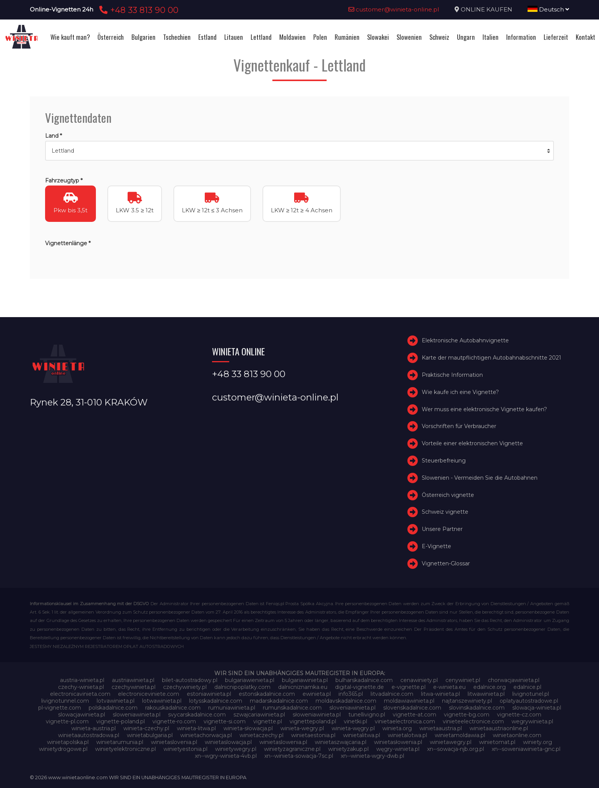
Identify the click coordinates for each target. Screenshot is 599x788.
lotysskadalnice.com (215, 700)
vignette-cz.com (519, 714)
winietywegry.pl (235, 749)
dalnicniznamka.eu (302, 687)
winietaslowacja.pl (228, 742)
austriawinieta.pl (133, 680)
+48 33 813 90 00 (137, 10)
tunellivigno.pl (366, 714)
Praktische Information (452, 374)
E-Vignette (436, 546)
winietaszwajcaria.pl (340, 742)
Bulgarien (143, 37)
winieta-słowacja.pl (248, 728)
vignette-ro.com (174, 721)
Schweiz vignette (445, 511)
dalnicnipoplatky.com (242, 687)
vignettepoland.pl (313, 721)
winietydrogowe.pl (63, 749)
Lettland (261, 37)
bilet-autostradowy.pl (189, 680)
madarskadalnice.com (279, 700)
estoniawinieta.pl (209, 693)
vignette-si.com (225, 721)
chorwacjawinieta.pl (513, 680)
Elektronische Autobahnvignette (465, 340)
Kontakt (585, 37)
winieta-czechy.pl (146, 728)
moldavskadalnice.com (346, 700)
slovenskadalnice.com (412, 707)
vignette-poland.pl (120, 721)
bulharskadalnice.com (364, 680)
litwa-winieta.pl (440, 693)
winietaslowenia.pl (283, 742)
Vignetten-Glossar (446, 563)
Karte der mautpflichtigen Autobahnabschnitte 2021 (491, 357)
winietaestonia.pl (313, 735)
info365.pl (350, 693)
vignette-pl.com (67, 721)
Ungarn (466, 37)
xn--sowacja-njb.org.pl (455, 749)
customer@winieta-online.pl (393, 9)
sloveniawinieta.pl (352, 707)
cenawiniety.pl (419, 680)
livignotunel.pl (530, 693)
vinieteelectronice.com (473, 721)
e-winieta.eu (449, 687)
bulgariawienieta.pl (249, 680)
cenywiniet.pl (462, 680)
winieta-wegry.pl (302, 728)
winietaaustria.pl (440, 728)
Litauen (233, 37)
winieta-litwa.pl (196, 728)
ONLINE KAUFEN (486, 9)
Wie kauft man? (70, 37)
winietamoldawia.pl (460, 735)
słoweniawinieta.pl (317, 714)
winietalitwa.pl (361, 735)
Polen (320, 37)
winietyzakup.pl (348, 749)
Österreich (110, 37)
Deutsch (548, 9)
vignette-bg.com (466, 714)
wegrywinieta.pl (532, 721)
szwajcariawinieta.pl (259, 714)
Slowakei (378, 37)
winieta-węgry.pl (353, 728)
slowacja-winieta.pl (536, 707)
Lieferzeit (556, 37)
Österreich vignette (448, 495)
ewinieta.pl (317, 693)
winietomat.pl (497, 742)
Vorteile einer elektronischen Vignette (472, 443)
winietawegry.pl (450, 742)
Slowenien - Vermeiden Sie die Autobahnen (479, 477)
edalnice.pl (527, 687)
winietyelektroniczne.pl (125, 749)
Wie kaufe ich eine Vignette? (460, 392)
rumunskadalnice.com (292, 707)
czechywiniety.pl (185, 687)
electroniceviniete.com (148, 693)
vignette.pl (267, 721)
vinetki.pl (355, 721)
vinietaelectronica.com (405, 721)
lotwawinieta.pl (161, 700)
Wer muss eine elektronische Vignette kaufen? (484, 409)
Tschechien (177, 37)
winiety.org (537, 742)
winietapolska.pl (68, 742)
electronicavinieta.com (80, 693)
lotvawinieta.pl (115, 700)
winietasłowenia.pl (398, 742)
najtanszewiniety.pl (467, 700)
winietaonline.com (517, 735)
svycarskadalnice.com (197, 714)
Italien (490, 37)
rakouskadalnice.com (173, 707)
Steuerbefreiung (444, 460)
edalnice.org (489, 687)
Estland (207, 37)
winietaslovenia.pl (174, 742)
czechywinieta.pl (133, 687)
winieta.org (397, 728)
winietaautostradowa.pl (88, 735)
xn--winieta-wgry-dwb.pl (372, 755)
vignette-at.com (414, 714)
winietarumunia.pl (119, 742)
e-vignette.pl (409, 687)
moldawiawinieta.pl (409, 700)
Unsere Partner (442, 529)
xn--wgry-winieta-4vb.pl (226, 755)
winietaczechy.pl (261, 735)
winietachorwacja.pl (206, 735)
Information (521, 37)
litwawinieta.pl (486, 693)
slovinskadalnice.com (477, 707)
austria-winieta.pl (82, 680)
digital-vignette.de (359, 687)
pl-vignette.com (59, 707)
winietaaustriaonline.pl (498, 728)
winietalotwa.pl (407, 735)
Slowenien (409, 37)
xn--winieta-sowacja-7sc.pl (298, 755)
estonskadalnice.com (267, 693)
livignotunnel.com (65, 700)
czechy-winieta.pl (81, 687)
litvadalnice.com (392, 693)
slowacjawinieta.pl (81, 714)
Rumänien (347, 37)
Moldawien (292, 37)
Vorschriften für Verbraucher (459, 426)
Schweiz (439, 37)
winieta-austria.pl (93, 728)
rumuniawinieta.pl (231, 707)
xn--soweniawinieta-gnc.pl (526, 749)
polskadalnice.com (113, 707)
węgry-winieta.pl (397, 749)
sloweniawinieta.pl (136, 714)
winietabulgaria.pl (150, 735)
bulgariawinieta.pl (305, 680)
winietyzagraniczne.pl (292, 749)
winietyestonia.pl (185, 749)
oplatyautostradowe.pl (529, 700)
